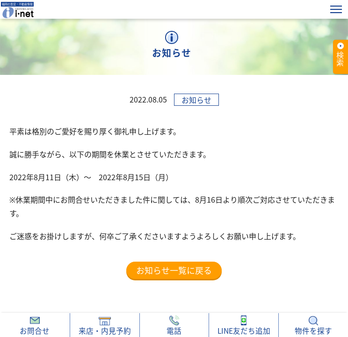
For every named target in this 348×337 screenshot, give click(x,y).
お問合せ (35, 325)
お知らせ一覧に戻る (174, 270)
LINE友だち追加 (244, 325)
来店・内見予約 (105, 325)
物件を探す (313, 325)
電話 (174, 325)
